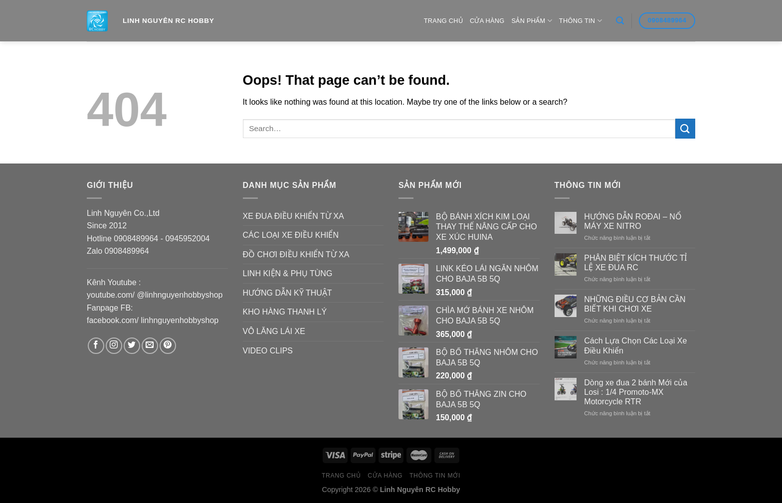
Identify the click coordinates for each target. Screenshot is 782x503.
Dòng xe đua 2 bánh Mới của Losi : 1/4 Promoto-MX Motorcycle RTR (635, 392)
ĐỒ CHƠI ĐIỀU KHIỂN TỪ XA (296, 254)
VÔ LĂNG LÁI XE (274, 331)
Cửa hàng (487, 20)
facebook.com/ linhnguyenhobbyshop (152, 320)
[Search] (620, 20)
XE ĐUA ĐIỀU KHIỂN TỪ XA (293, 216)
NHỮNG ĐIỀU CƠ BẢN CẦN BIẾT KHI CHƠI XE (634, 304)
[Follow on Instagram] (114, 345)
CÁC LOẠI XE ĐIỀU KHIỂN (291, 235)
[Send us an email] (150, 345)
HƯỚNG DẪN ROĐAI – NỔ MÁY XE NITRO (633, 221)
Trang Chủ (443, 20)
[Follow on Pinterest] (168, 345)
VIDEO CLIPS (268, 350)
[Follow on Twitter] (132, 345)
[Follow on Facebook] (96, 345)
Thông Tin (580, 20)
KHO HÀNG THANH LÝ (285, 312)
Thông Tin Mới (434, 475)
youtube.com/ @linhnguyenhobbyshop (154, 295)
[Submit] (685, 128)
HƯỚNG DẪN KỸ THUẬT (287, 293)
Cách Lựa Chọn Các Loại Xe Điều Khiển (635, 345)
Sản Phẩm (532, 20)
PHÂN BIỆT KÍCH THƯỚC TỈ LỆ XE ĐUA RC (635, 263)
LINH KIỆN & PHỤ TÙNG (288, 273)
